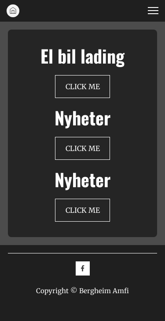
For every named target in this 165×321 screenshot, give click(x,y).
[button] (153, 10)
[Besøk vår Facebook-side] (83, 268)
